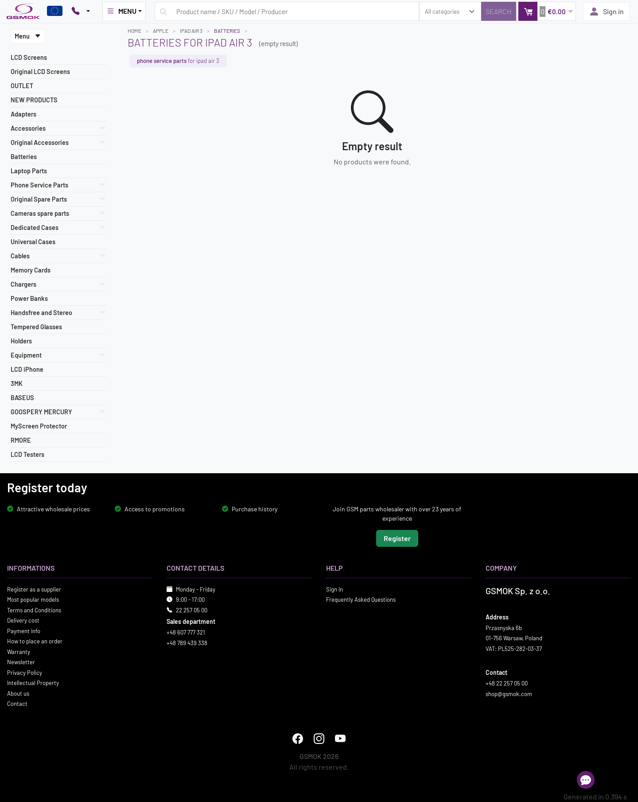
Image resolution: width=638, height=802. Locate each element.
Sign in (606, 11)
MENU (121, 11)
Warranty (18, 651)
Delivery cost (23, 620)
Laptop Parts (29, 171)
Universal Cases (33, 241)
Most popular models (33, 599)
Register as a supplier (34, 588)
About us (18, 693)
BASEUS (22, 397)
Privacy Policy (24, 672)
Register (397, 537)
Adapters (23, 114)
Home (134, 30)
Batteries (24, 156)
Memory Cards (31, 270)
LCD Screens (29, 57)
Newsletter (21, 662)
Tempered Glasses (36, 327)
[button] (547, 11)
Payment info (23, 630)
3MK (17, 383)
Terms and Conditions (34, 609)
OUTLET (22, 86)
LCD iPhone (27, 369)
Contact (17, 703)
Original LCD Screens (40, 71)
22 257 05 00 (191, 609)
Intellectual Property (33, 682)
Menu (28, 36)
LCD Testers (27, 454)
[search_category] (450, 11)
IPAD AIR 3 (191, 30)
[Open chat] (585, 779)
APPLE (160, 30)
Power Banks (29, 298)
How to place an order (34, 641)
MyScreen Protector (39, 426)
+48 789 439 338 (187, 642)
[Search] (498, 11)
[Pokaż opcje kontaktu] (80, 11)
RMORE (21, 440)
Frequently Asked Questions (361, 599)
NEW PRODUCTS (34, 100)
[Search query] (287, 11)
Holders (21, 341)
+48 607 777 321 (186, 632)
